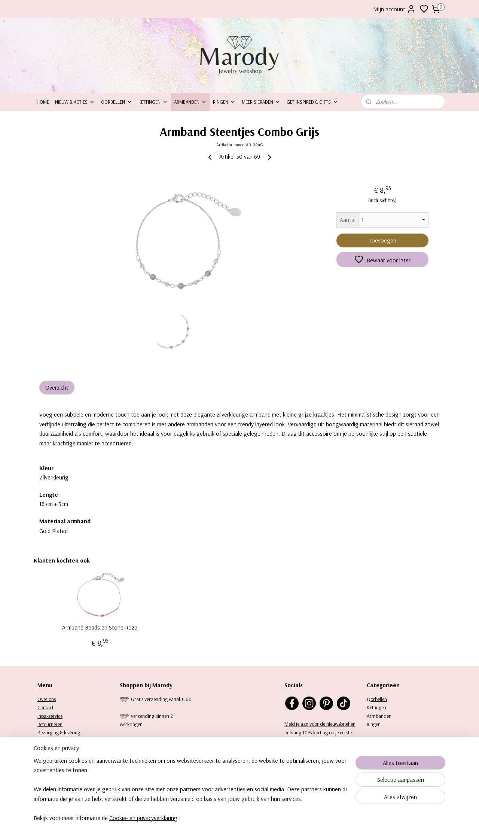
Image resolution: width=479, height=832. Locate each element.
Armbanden (190, 102)
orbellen (378, 699)
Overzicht (56, 387)
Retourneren (49, 724)
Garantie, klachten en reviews (67, 741)
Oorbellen (116, 102)
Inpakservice (49, 716)
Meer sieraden (261, 102)
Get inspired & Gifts (312, 102)
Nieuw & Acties (75, 102)
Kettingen (153, 102)
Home (43, 102)
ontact (47, 707)
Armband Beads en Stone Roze (99, 627)
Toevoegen (382, 240)
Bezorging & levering (58, 732)
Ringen (224, 102)
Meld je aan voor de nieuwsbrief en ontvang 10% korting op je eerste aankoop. (320, 732)
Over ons (46, 699)
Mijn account (394, 8)
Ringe (372, 724)
